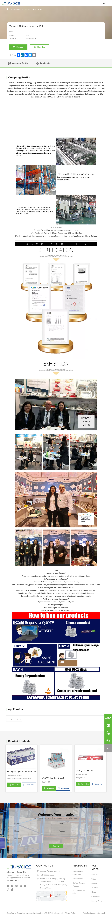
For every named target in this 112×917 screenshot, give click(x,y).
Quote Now (14, 785)
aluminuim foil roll (14, 720)
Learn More (28, 785)
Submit (56, 846)
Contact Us (95, 897)
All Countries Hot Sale (79, 891)
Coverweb (101, 913)
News (93, 892)
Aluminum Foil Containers (78, 873)
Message (18, 47)
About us (94, 888)
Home (19, 9)
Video (93, 879)
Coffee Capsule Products (79, 884)
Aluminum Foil (37, 9)
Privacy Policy (96, 901)
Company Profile (18, 63)
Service (94, 883)
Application (43, 63)
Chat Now (39, 47)
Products (27, 9)
